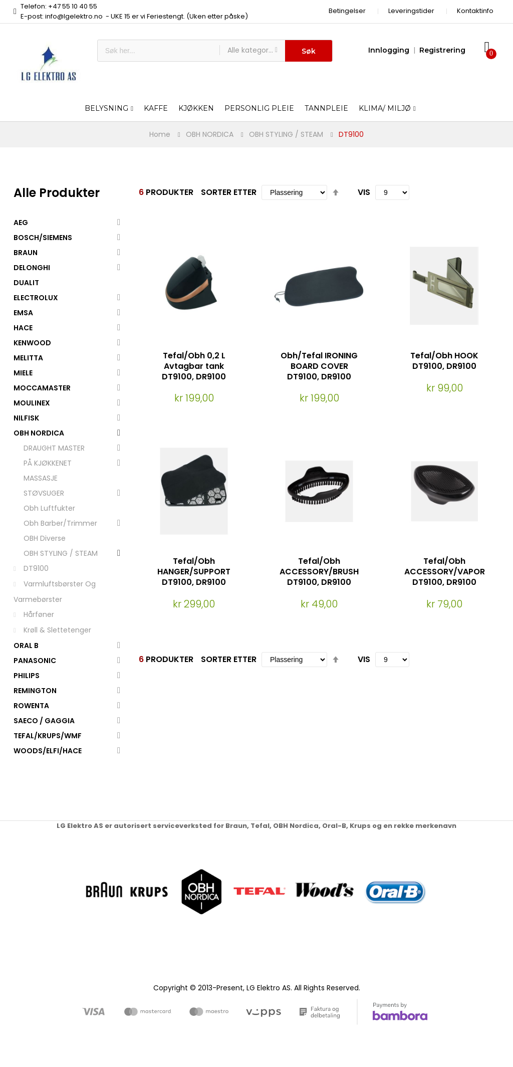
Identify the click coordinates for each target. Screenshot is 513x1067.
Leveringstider (411, 11)
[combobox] (158, 50)
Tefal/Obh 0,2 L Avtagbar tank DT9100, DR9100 (194, 366)
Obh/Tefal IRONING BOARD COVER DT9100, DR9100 (319, 366)
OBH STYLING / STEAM (286, 134)
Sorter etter (228, 192)
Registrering (442, 50)
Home (159, 134)
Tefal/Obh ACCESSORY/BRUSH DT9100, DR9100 (319, 571)
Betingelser (347, 11)
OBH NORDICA (209, 134)
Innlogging (388, 50)
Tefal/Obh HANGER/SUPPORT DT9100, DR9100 (193, 571)
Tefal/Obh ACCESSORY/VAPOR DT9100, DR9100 (444, 571)
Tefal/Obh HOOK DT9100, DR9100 (444, 361)
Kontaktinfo (475, 11)
